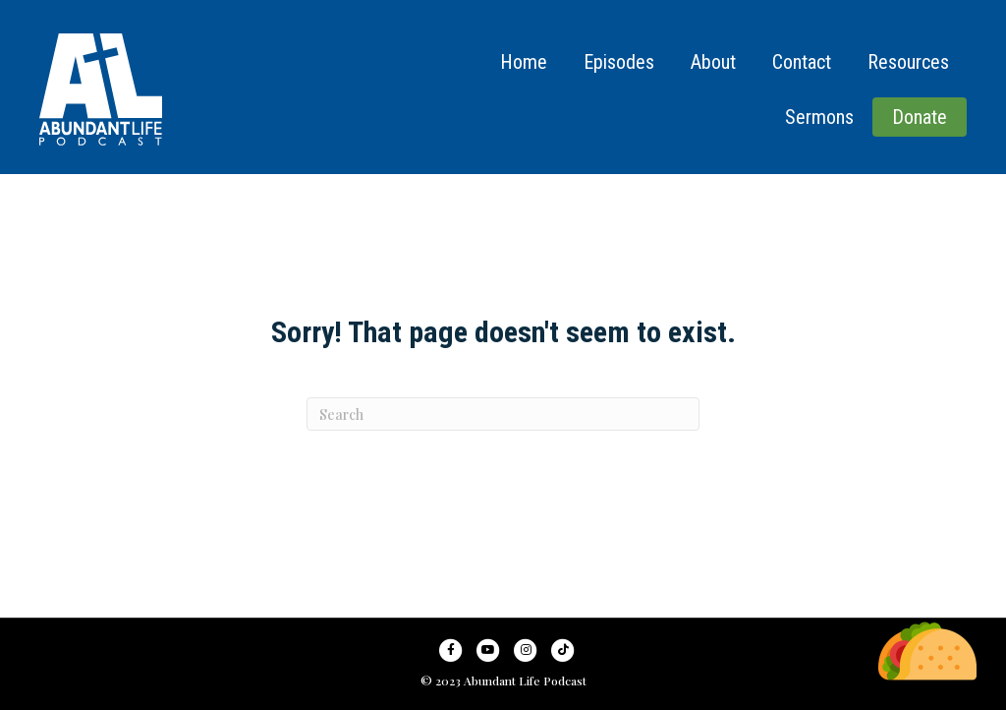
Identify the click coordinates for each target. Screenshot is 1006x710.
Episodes (619, 62)
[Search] (503, 414)
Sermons (819, 117)
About (713, 62)
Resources (908, 62)
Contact (801, 62)
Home (523, 62)
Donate (919, 117)
